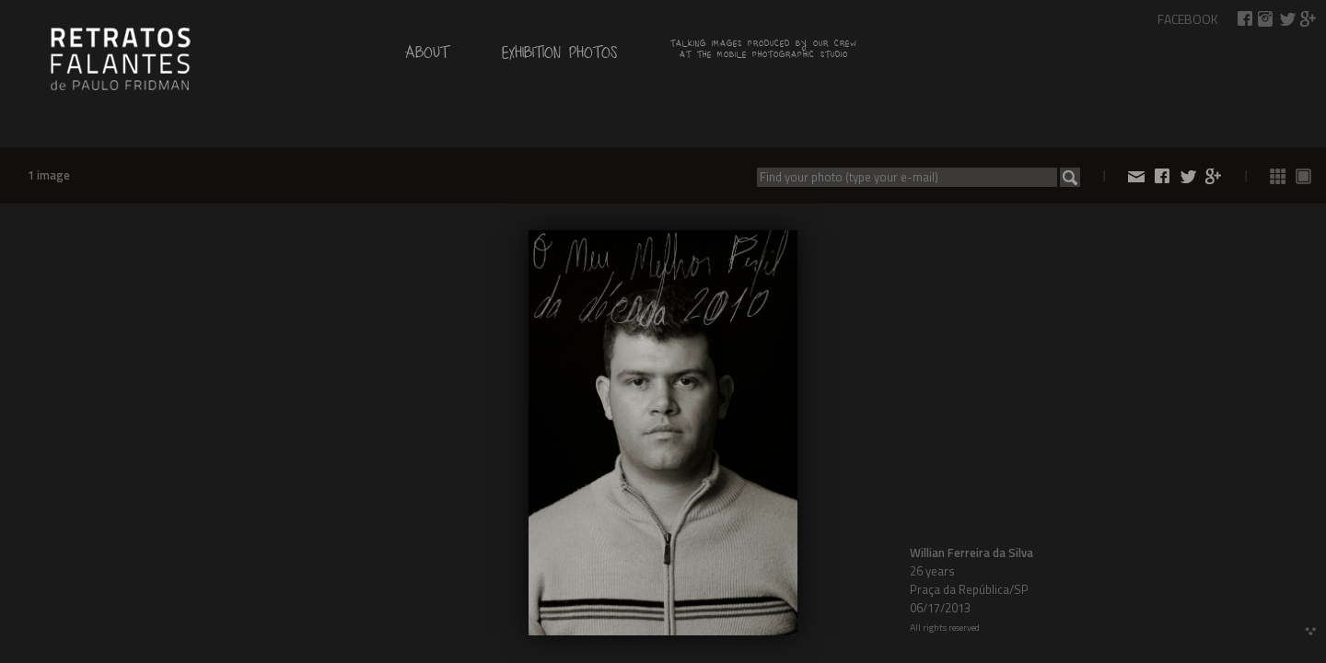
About (426, 56)
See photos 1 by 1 (1304, 176)
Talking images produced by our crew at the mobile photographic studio (763, 52)
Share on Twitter (1287, 19)
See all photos (1278, 176)
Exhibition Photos (559, 56)
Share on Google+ (1308, 19)
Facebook (1187, 19)
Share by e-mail (1136, 176)
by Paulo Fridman (120, 57)
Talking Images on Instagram (1266, 19)
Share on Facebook (1245, 19)
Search (1070, 177)
